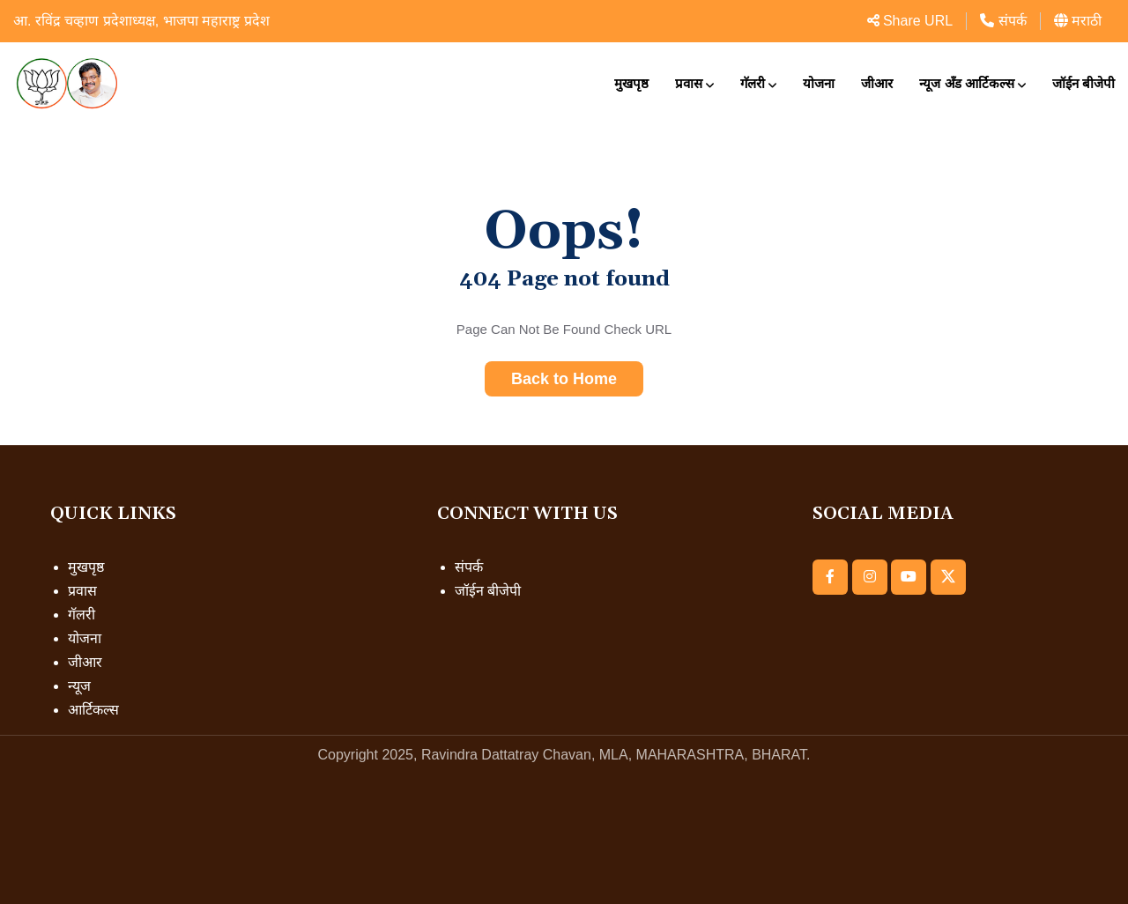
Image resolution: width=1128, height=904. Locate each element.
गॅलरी (752, 83)
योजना (819, 83)
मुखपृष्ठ (631, 83)
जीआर (877, 83)
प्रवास (688, 83)
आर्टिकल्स (93, 709)
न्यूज (79, 685)
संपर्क (1003, 20)
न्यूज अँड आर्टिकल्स (966, 83)
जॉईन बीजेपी (1083, 83)
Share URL (910, 20)
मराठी (1078, 20)
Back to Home (564, 379)
